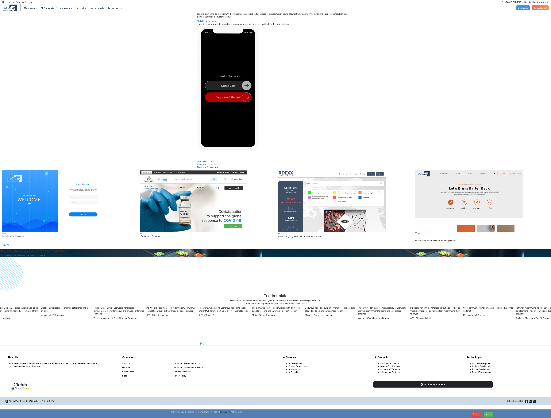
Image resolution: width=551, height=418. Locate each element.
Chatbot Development (298, 366)
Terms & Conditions (182, 372)
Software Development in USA (187, 363)
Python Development (481, 369)
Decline (476, 414)
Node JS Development (482, 366)
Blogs (124, 376)
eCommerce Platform (390, 372)
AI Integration (294, 369)
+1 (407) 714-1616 (511, 2)
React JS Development (482, 372)
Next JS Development (481, 363)
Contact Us (523, 8)
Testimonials (96, 7)
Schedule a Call (540, 8)
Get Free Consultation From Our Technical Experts (22, 255)
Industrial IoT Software (390, 369)
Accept (488, 414)
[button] (201, 343)
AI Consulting (294, 372)
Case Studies (128, 372)
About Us (126, 363)
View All (5, 245)
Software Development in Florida (188, 367)
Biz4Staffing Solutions (390, 366)
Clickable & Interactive (207, 21)
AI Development (295, 363)
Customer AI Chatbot (389, 363)
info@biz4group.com (536, 2)
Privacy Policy (180, 376)
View (4, 233)
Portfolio (81, 7)
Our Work (126, 367)
